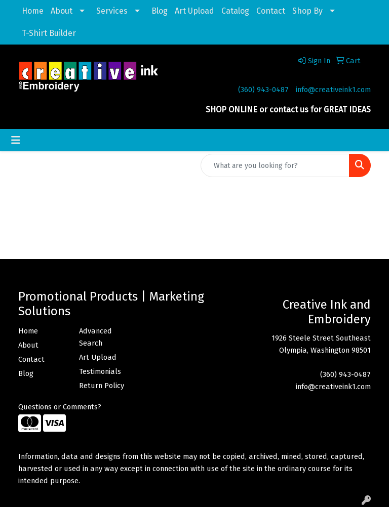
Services (112, 11)
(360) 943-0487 (263, 89)
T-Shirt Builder (49, 33)
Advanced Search (95, 337)
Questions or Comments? (59, 406)
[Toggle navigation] (15, 140)
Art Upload (194, 11)
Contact (270, 11)
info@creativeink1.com (333, 89)
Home (33, 11)
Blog (159, 11)
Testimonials (100, 371)
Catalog (235, 11)
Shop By (307, 11)
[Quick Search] (275, 165)
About (61, 11)
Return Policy (101, 385)
